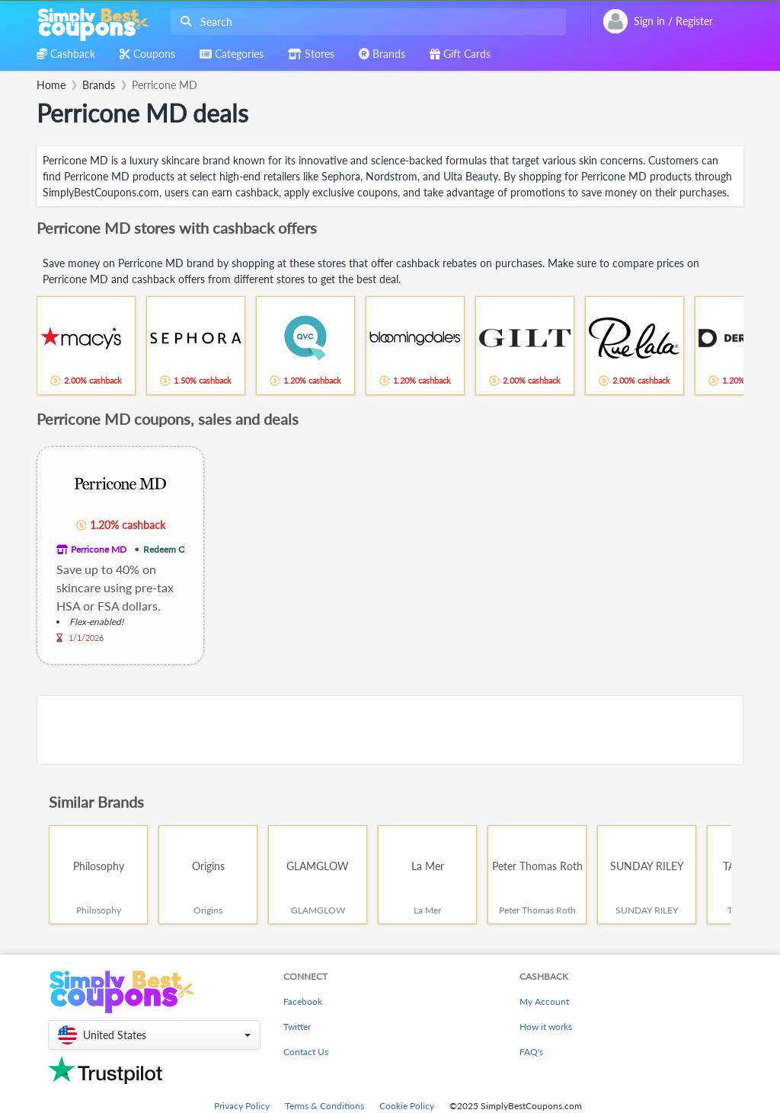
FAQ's (531, 1051)
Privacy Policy (242, 1105)
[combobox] (365, 21)
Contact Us (305, 1051)
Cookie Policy (406, 1105)
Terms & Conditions (324, 1105)
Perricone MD (98, 549)
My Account (544, 1001)
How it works (545, 1026)
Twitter (297, 1026)
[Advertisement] (390, 730)
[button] (154, 1035)
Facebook (302, 1001)
